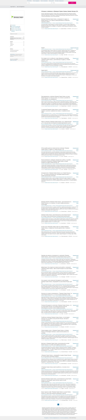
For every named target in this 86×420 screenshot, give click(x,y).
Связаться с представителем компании (15, 31)
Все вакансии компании (15, 26)
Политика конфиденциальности (54, 417)
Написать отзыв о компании (15, 29)
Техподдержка (46, 417)
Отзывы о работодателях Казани (46, 49)
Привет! (43, 47)
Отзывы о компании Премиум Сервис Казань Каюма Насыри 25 (62, 49)
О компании (12, 25)
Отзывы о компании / (15, 27)
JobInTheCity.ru (12, 54)
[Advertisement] (17, 79)
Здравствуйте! (44, 70)
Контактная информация (64, 417)
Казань (77, 49)
